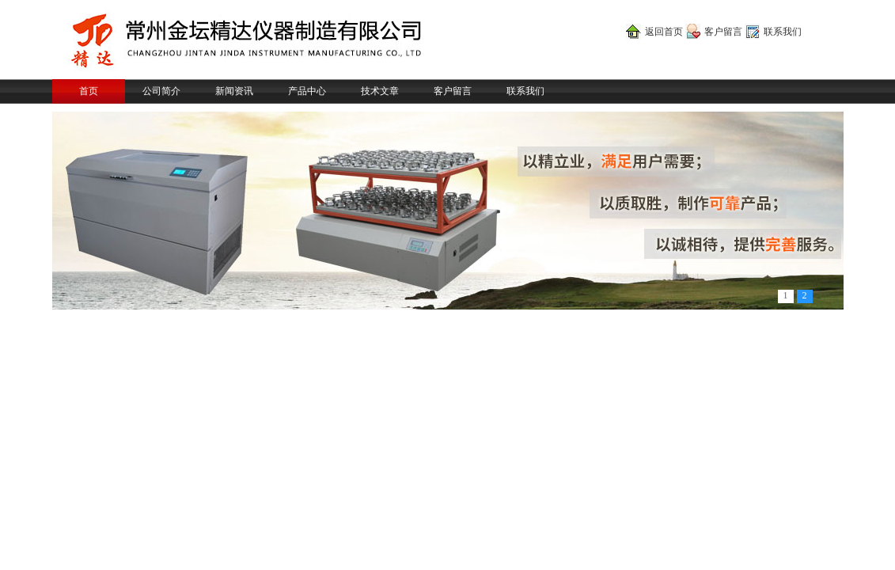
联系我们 (783, 31)
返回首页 (664, 31)
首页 (88, 91)
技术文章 (380, 91)
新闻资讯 (234, 91)
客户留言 (723, 31)
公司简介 (161, 91)
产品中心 (307, 91)
